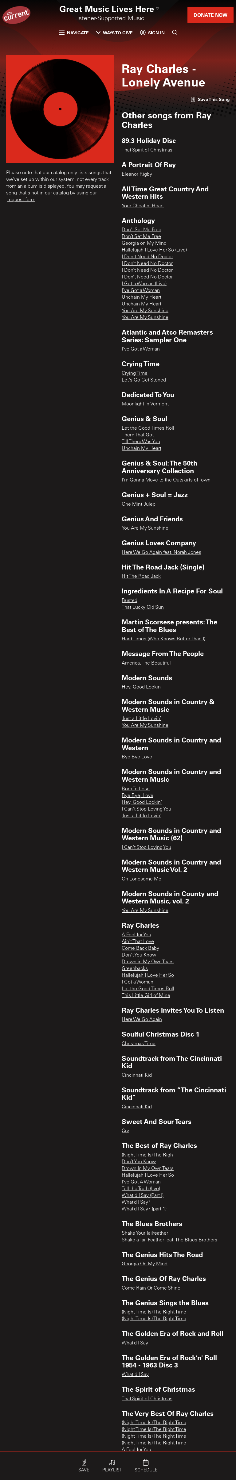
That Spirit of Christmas (147, 150)
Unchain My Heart (141, 297)
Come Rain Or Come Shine (151, 1288)
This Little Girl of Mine (146, 995)
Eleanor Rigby (137, 174)
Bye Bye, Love (137, 795)
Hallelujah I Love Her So (148, 975)
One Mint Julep (138, 504)
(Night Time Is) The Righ (147, 1155)
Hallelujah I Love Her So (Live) (154, 250)
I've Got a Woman (141, 349)
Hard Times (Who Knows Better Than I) (163, 639)
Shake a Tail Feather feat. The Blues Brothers (169, 1240)
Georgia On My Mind (144, 1264)
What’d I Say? (136, 1202)
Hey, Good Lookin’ (142, 687)
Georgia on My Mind (144, 243)
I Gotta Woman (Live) (144, 284)
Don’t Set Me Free (141, 236)
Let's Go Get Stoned (144, 380)
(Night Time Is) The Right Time (154, 1312)
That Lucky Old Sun (143, 607)
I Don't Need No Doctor (147, 257)
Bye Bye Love (137, 757)
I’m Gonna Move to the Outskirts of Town (166, 480)
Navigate (74, 33)
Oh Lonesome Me (141, 879)
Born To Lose (136, 789)
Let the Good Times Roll (148, 428)
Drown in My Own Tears (148, 962)
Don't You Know (139, 955)
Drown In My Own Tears (148, 1168)
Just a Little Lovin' (141, 816)
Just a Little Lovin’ (141, 718)
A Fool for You (136, 935)
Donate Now (210, 15)
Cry (125, 1131)
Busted (129, 600)
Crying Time (135, 373)
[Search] (175, 32)
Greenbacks (135, 968)
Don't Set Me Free (141, 230)
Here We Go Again (142, 1019)
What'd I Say (135, 1374)
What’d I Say (135, 1343)
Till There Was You (141, 441)
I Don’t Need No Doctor (147, 263)
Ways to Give (114, 33)
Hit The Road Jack (141, 576)
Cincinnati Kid (137, 1075)
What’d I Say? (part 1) (144, 1209)
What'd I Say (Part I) (142, 1195)
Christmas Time (138, 1043)
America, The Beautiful (146, 663)
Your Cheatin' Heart (143, 206)
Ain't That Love (138, 941)
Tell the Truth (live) (141, 1189)
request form (21, 199)
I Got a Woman (137, 982)
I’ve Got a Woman (141, 290)
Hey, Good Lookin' (142, 802)
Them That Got (138, 435)
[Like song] (210, 99)
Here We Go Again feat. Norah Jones (161, 552)
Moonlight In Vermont (145, 404)
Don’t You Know (139, 1162)
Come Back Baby (140, 948)
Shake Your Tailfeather (145, 1233)
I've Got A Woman (141, 1182)
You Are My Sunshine (145, 311)
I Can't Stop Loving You (146, 809)
